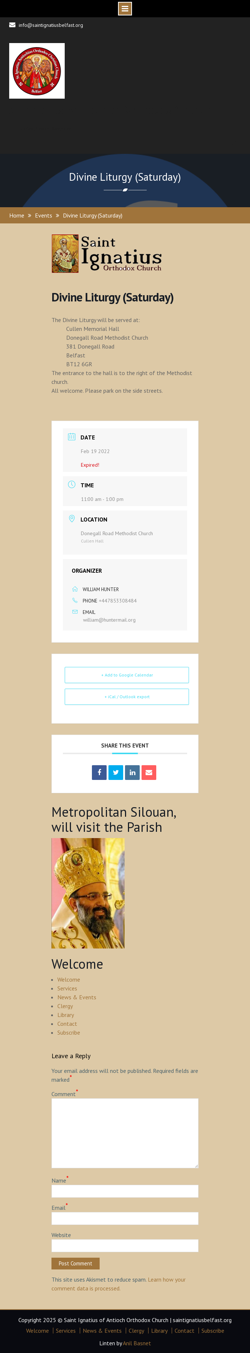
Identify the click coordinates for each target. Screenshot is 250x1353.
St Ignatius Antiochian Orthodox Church (110, 109)
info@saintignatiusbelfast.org (51, 25)
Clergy (65, 1006)
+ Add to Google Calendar (127, 675)
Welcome (68, 979)
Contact (67, 1023)
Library (65, 1014)
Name (60, 1180)
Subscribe (68, 1032)
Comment (64, 1093)
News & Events (76, 997)
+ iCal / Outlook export (127, 696)
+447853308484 (118, 600)
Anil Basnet (137, 1343)
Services (67, 988)
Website (61, 1235)
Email (59, 1207)
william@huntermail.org (109, 620)
